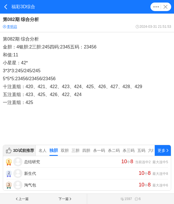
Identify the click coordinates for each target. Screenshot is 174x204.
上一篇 (22, 199)
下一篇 (65, 199)
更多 (156, 7)
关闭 (165, 7)
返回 (5, 7)
